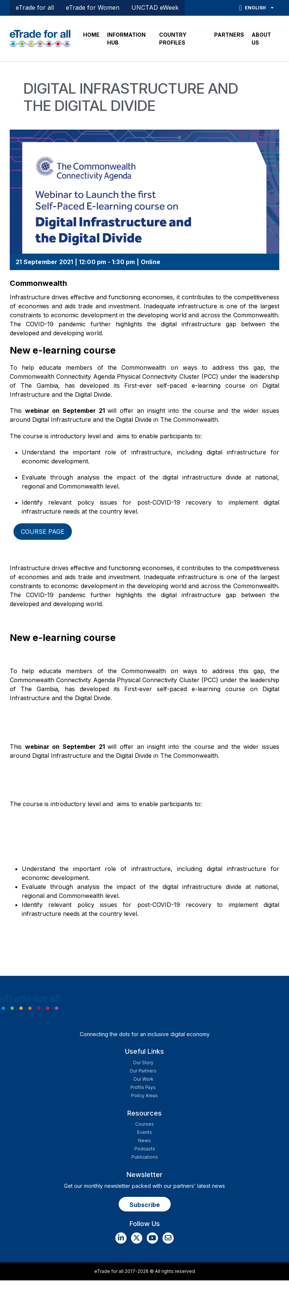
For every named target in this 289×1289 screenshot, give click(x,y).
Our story (143, 1062)
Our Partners (143, 1071)
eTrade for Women (92, 7)
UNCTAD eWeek (155, 7)
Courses (144, 1124)
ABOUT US (261, 38)
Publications (144, 1157)
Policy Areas (144, 1095)
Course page (42, 531)
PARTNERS (229, 34)
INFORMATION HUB (126, 38)
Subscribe (145, 1204)
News (144, 1140)
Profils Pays (143, 1087)
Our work (143, 1079)
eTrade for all (35, 7)
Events (144, 1132)
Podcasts (144, 1149)
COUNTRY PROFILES (172, 38)
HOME (91, 34)
